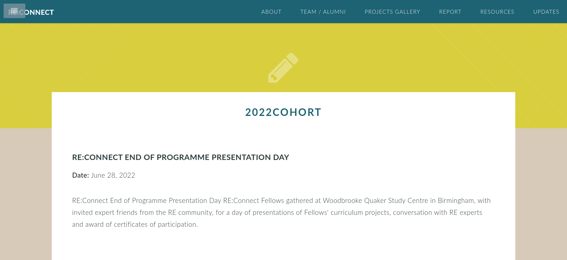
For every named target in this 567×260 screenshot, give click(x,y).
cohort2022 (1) (389, 191)
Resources (498, 11)
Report (450, 11)
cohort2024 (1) (389, 205)
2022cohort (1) (389, 177)
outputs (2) (383, 220)
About (271, 11)
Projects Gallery (392, 11)
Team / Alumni (323, 11)
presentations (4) (391, 234)
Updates (546, 11)
